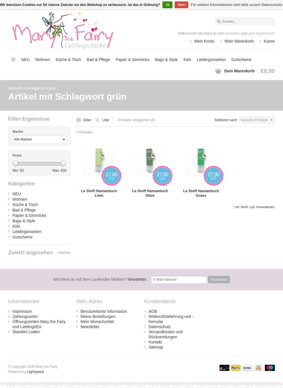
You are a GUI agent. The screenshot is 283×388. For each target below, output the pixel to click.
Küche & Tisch (68, 59)
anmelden (232, 33)
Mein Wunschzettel (97, 321)
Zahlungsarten (25, 316)
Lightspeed (35, 372)
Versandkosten (265, 207)
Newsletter (90, 326)
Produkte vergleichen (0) (136, 120)
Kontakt (155, 342)
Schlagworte (35, 88)
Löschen (64, 253)
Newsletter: (100, 279)
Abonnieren (218, 280)
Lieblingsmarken (211, 59)
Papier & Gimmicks (132, 59)
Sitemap (156, 347)
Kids (187, 59)
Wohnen (42, 59)
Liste (102, 120)
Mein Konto (204, 41)
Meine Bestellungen (98, 316)
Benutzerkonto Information (104, 311)
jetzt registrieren (261, 33)
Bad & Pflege (98, 59)
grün (52, 88)
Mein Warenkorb (239, 41)
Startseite (13, 59)
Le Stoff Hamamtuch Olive (150, 193)
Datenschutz (160, 326)
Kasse (269, 41)
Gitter (84, 120)
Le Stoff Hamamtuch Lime (99, 193)
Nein (181, 5)
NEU (25, 59)
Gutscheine (241, 59)
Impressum (22, 311)
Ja (167, 5)
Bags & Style (166, 59)
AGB (153, 311)
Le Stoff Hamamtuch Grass (201, 193)
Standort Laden (26, 332)
